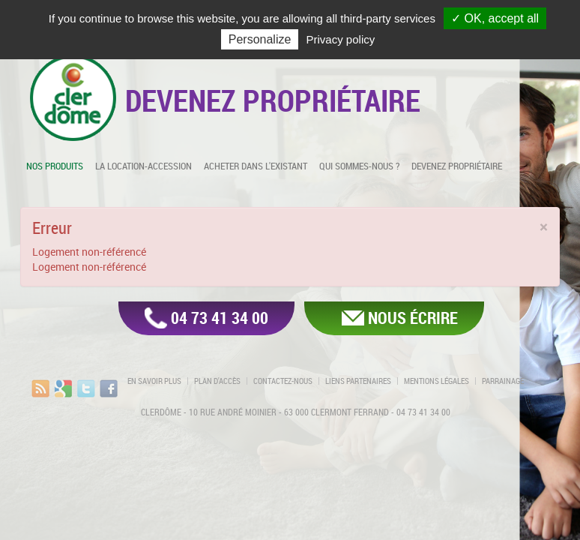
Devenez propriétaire (456, 165)
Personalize (260, 39)
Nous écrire (413, 317)
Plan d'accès (217, 381)
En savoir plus (154, 381)
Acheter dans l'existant (255, 165)
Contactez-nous (282, 381)
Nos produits (54, 165)
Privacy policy (340, 39)
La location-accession (143, 165)
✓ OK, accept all (495, 18)
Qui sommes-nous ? (359, 165)
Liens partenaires (358, 381)
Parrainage (503, 381)
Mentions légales (436, 381)
